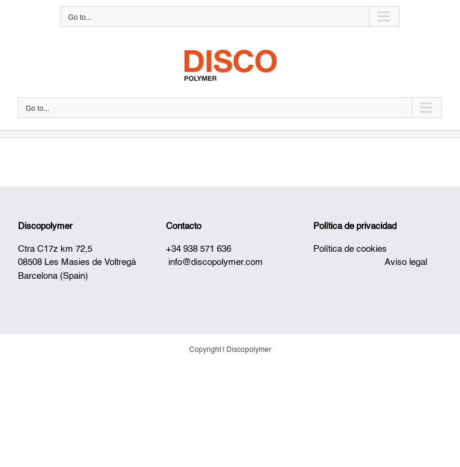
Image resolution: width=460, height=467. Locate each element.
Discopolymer (45, 226)
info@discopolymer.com (215, 262)
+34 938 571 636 (198, 249)
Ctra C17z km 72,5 (55, 249)
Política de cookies (350, 249)
